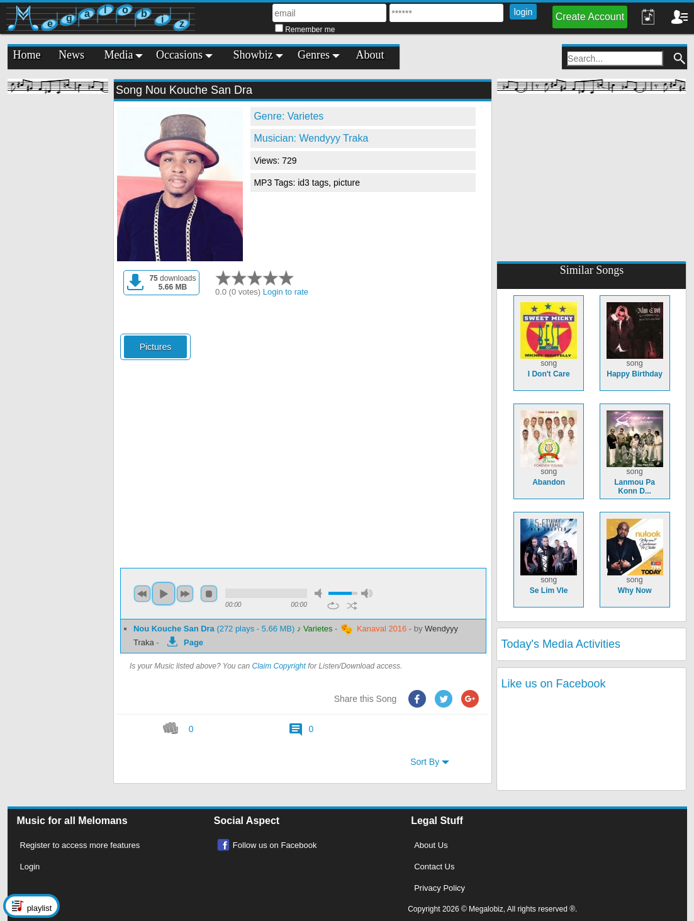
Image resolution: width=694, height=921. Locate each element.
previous (142, 593)
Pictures (156, 347)
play (163, 593)
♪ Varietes (315, 628)
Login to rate (285, 292)
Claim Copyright (279, 666)
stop (209, 593)
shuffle (352, 605)
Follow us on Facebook (275, 845)
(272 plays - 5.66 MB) (215, 628)
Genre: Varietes (288, 116)
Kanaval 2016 (373, 629)
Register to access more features (80, 845)
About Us (430, 845)
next (185, 593)
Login (30, 866)
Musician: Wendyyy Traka (311, 138)
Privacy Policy (439, 888)
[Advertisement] (58, 289)
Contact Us (434, 866)
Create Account (590, 16)
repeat (333, 605)
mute (320, 593)
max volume (366, 593)
